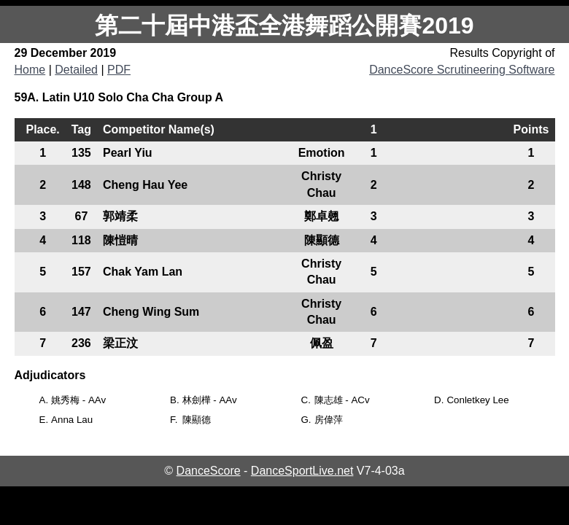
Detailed (76, 69)
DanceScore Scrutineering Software (461, 69)
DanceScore (209, 470)
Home (30, 69)
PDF (119, 69)
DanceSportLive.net (302, 470)
